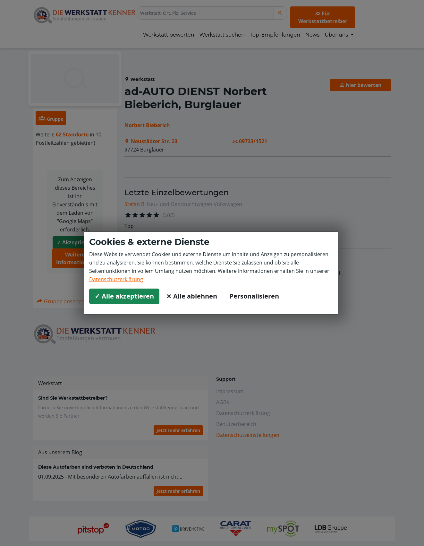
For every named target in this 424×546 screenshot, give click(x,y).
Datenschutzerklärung (116, 279)
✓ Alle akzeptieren (124, 296)
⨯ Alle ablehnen (191, 296)
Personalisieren (254, 296)
